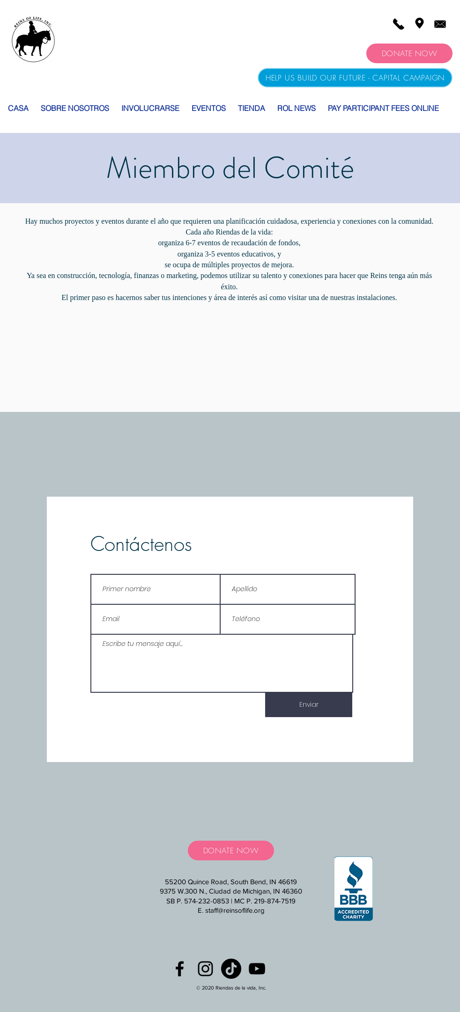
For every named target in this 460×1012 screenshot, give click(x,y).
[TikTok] (231, 969)
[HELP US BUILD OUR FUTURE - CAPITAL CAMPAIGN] (355, 78)
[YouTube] (257, 969)
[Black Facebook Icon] (180, 969)
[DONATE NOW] (409, 53)
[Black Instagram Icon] (205, 969)
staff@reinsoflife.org (235, 910)
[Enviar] (308, 705)
